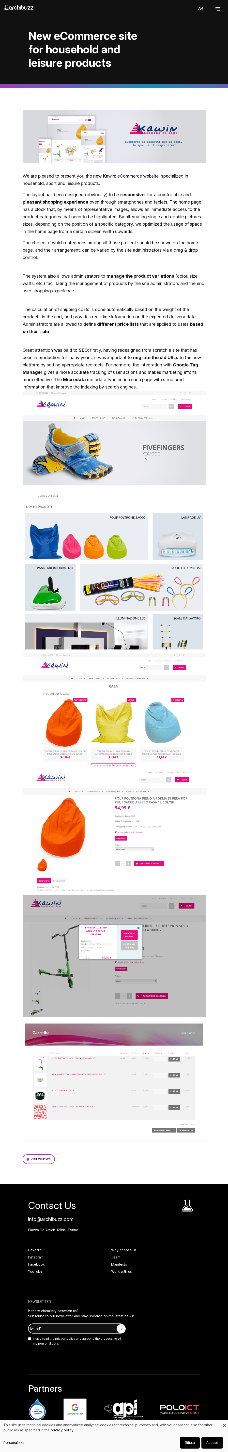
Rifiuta (190, 1442)
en (200, 9)
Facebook (36, 1264)
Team (115, 1257)
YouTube (35, 1271)
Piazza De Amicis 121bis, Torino (53, 1230)
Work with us (121, 1271)
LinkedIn (35, 1250)
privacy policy (64, 1338)
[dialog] (114, 1436)
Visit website (40, 1159)
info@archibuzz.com (51, 1219)
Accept (212, 1442)
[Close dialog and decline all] (224, 1423)
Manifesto (119, 1264)
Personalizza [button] (13, 1442)
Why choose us (124, 1250)
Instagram (36, 1257)
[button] (217, 9)
